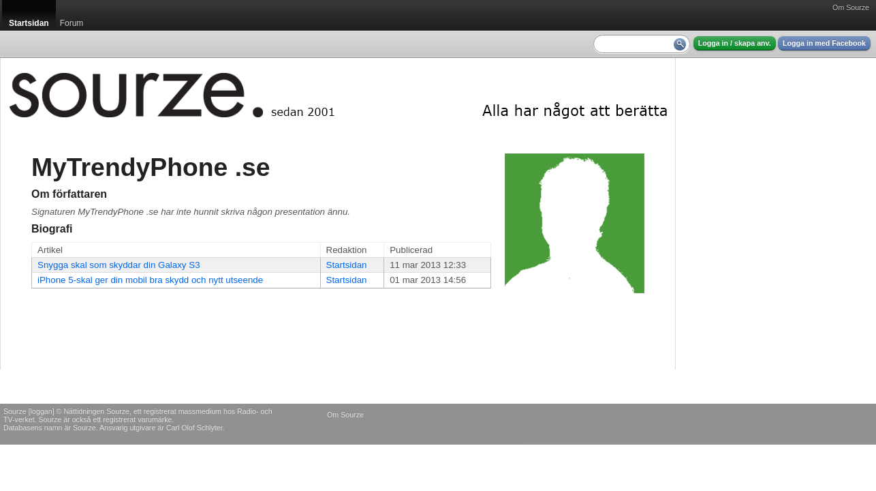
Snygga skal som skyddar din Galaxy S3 (118, 265)
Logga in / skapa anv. (734, 43)
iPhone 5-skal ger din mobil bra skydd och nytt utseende (150, 280)
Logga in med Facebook (824, 43)
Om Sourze (850, 7)
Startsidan (346, 265)
